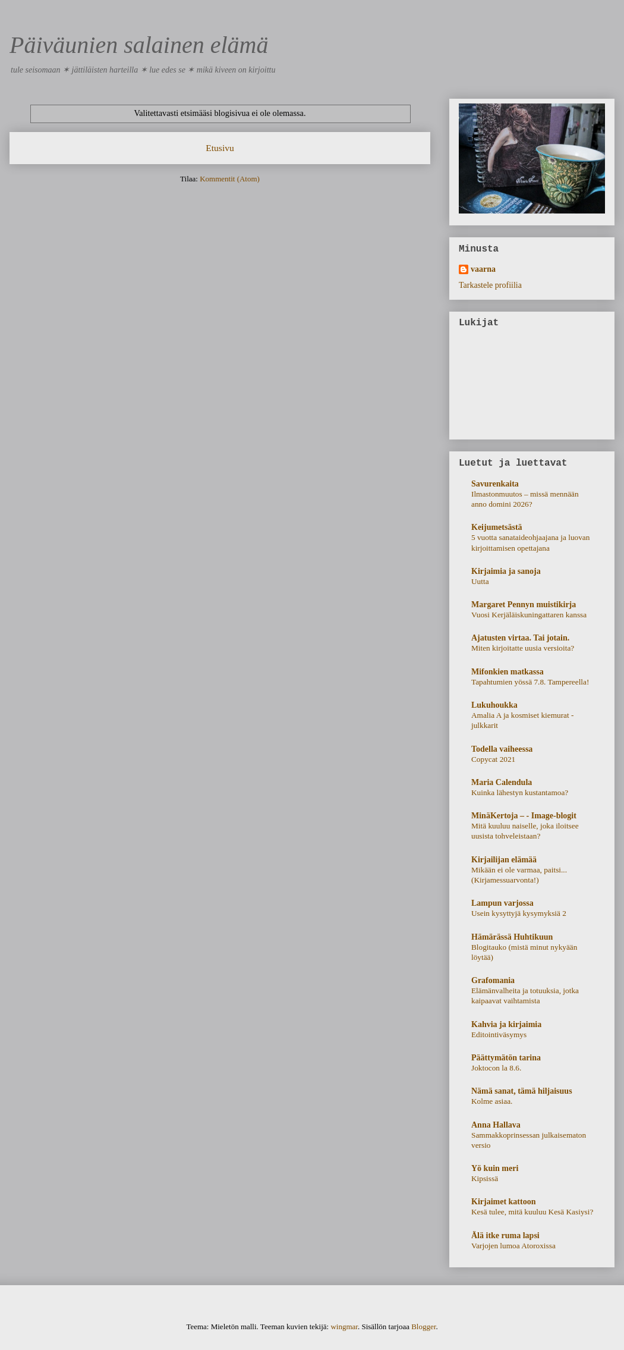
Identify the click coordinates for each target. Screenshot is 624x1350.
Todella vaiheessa (501, 749)
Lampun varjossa (502, 903)
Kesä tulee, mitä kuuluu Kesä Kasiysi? (532, 1211)
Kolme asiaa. (491, 1101)
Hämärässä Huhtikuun (512, 937)
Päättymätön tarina (506, 1057)
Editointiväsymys (499, 1034)
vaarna (483, 269)
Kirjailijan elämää (504, 859)
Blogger (423, 1326)
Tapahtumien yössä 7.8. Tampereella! (530, 681)
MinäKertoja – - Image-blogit (523, 815)
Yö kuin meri (494, 1168)
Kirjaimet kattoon (503, 1201)
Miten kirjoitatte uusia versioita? (522, 647)
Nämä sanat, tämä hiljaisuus (521, 1091)
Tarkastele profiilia (490, 285)
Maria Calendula (501, 782)
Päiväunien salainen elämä (139, 45)
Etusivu (220, 148)
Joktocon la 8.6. (496, 1067)
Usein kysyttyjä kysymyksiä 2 (518, 913)
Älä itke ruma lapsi (505, 1235)
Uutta (480, 581)
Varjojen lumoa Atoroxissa (513, 1245)
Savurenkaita (495, 483)
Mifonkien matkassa (507, 671)
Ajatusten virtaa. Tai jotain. (520, 637)
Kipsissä (484, 1178)
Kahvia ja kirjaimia (506, 1024)
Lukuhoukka (494, 705)
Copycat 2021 (493, 759)
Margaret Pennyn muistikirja (523, 604)
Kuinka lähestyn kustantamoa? (519, 792)
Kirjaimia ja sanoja (506, 571)
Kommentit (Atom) (230, 178)
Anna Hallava (496, 1124)
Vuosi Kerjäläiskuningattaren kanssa (529, 614)
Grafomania (493, 980)
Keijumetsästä (496, 527)
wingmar (344, 1326)
